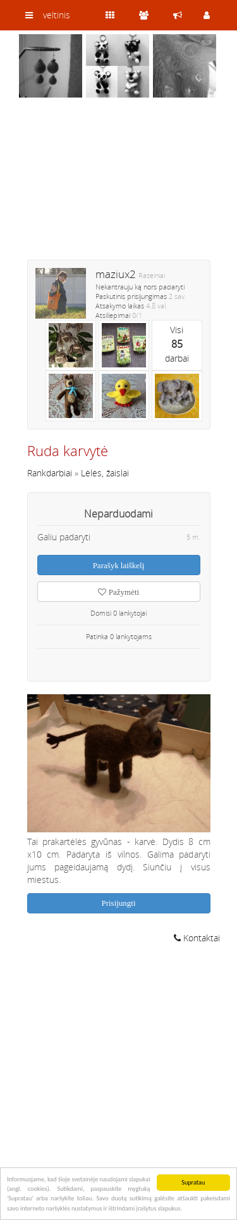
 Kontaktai (197, 938)
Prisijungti (118, 903)
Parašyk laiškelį (119, 565)
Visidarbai (177, 344)
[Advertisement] (118, 187)
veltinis (56, 15)
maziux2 (115, 274)
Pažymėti (118, 592)
